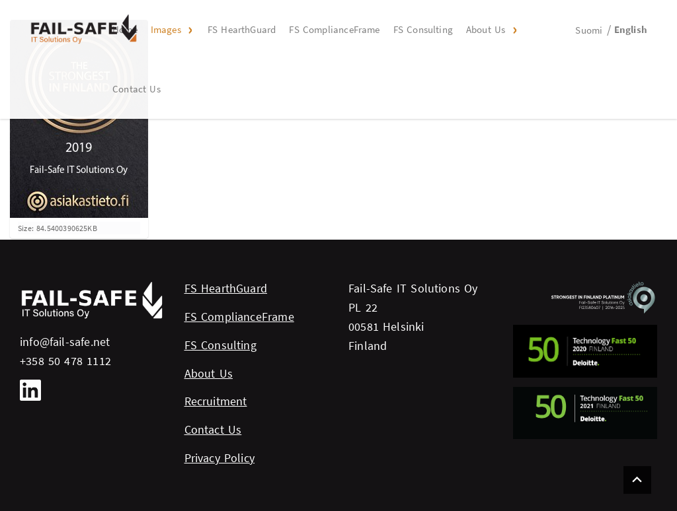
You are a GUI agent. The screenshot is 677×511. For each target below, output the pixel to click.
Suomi (588, 30)
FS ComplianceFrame (334, 29)
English (630, 29)
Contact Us (136, 89)
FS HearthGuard (242, 29)
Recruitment (215, 401)
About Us (485, 29)
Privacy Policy (219, 457)
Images (166, 29)
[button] (189, 29)
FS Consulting (423, 29)
